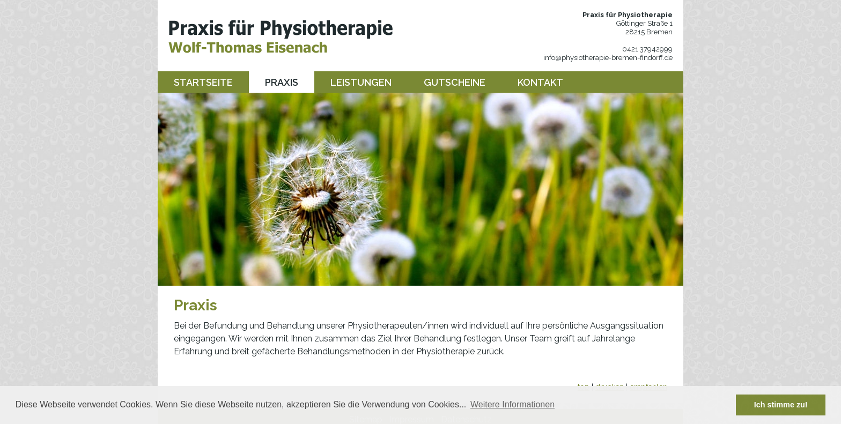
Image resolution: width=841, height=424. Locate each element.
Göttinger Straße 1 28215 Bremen (644, 27)
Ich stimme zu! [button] (781, 404)
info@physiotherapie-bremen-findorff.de (608, 58)
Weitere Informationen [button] (512, 404)
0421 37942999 (647, 49)
